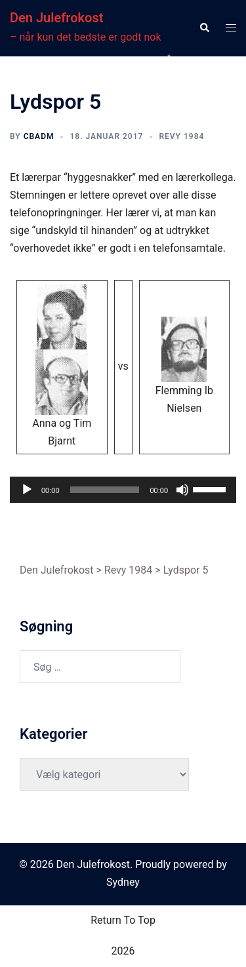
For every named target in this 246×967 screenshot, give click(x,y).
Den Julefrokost (56, 18)
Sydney (123, 882)
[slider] (105, 489)
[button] (204, 28)
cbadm (39, 136)
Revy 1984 (181, 136)
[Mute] (182, 489)
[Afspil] (26, 489)
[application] (123, 490)
